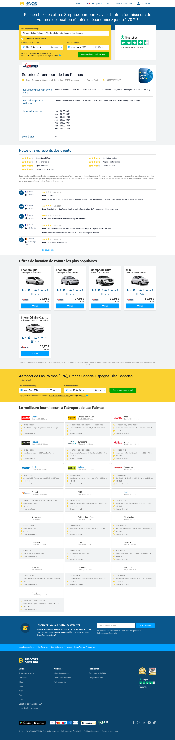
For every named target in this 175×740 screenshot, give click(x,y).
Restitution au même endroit (35, 39)
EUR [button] (78, 3)
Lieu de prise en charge (30, 29)
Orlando (35, 417)
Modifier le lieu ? (25, 380)
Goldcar (81, 467)
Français (93, 3)
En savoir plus (48, 250)
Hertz (126, 492)
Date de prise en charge (30, 43)
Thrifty (34, 467)
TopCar (35, 442)
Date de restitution (74, 43)
